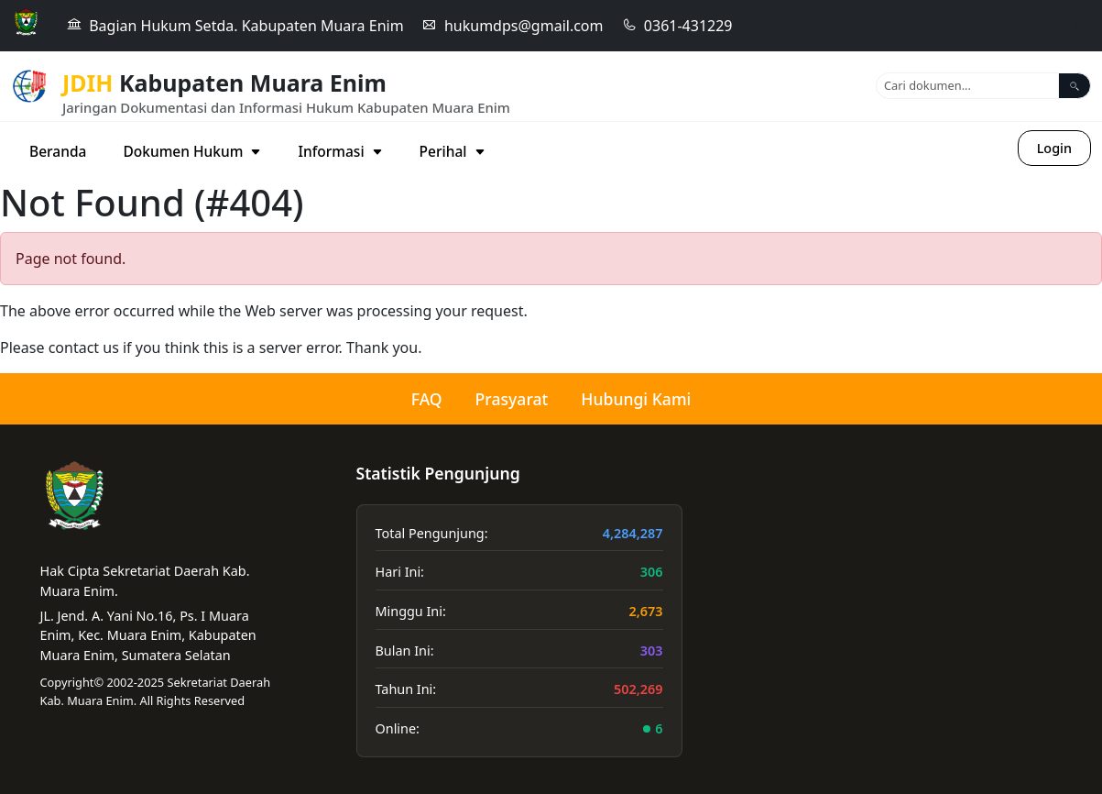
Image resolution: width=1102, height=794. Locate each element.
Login (1054, 148)
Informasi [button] (340, 151)
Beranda (57, 151)
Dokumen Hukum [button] (192, 151)
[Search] (967, 85)
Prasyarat (512, 399)
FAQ (426, 399)
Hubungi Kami (636, 399)
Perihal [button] (453, 151)
